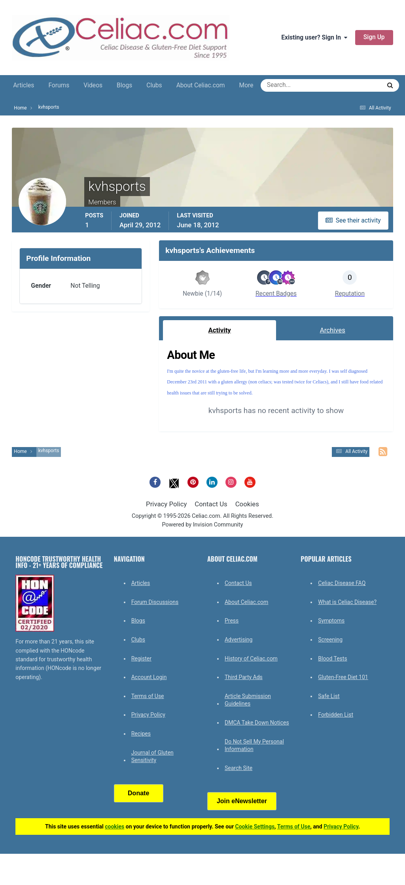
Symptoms (331, 620)
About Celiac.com (200, 85)
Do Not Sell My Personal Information (254, 745)
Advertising (238, 639)
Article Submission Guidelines (248, 700)
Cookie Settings (255, 826)
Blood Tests (332, 658)
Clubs (154, 85)
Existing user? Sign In (314, 37)
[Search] (292, 85)
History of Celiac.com (251, 658)
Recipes (141, 733)
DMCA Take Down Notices (257, 722)
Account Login (149, 677)
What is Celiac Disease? (347, 602)
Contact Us (211, 504)
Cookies (247, 504)
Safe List (328, 696)
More (246, 85)
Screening (330, 639)
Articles (23, 85)
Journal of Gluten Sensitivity (152, 756)
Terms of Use (147, 696)
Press (231, 620)
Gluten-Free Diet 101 (343, 677)
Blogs (124, 85)
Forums (58, 85)
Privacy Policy (166, 504)
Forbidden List (335, 714)
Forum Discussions (154, 602)
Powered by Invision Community (202, 524)
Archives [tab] (332, 330)
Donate (138, 793)
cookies (114, 826)
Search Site (238, 768)
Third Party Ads (244, 677)
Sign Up (374, 37)
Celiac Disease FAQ (341, 583)
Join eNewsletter (242, 801)
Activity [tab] (219, 330)
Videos (92, 85)
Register (141, 658)
